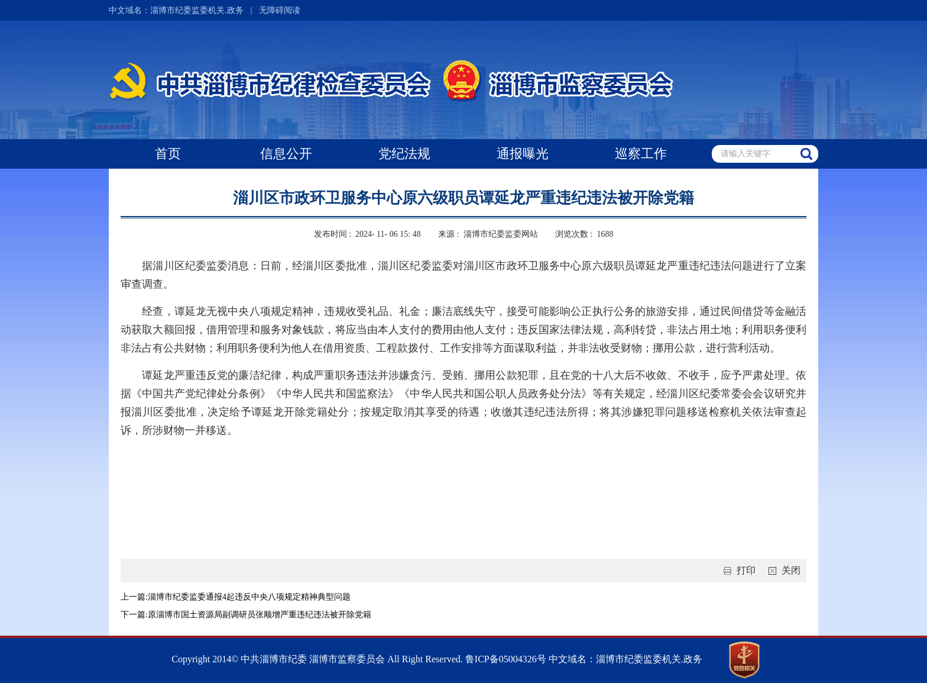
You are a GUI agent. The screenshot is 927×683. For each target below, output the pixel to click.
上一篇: (134, 596)
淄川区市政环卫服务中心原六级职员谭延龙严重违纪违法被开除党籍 (463, 198)
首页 (168, 153)
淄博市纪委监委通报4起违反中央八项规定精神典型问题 (249, 596)
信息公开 (286, 153)
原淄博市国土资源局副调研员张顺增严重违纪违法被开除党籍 (259, 614)
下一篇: (134, 614)
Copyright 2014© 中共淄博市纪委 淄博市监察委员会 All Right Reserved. (317, 659)
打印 (737, 570)
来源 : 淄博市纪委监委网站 (487, 234)
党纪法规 (404, 153)
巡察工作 (641, 153)
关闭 (782, 570)
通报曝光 (523, 153)
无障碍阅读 (279, 10)
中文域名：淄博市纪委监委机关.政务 (176, 10)
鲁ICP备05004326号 (504, 659)
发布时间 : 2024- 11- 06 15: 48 (367, 234)
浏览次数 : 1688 (584, 234)
